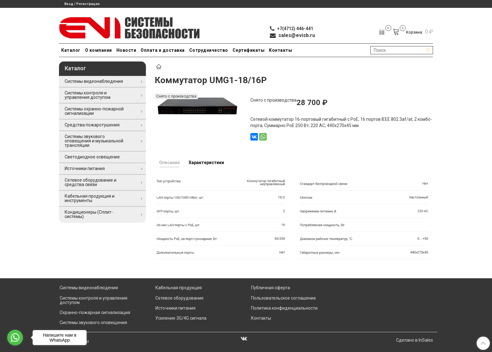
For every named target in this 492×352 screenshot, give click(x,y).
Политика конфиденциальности (284, 308)
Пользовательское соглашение (283, 298)
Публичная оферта (270, 287)
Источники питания (85, 168)
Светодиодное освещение (92, 156)
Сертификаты (249, 50)
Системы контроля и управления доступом (87, 95)
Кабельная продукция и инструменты (90, 198)
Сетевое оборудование (179, 298)
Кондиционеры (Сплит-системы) (89, 214)
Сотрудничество (208, 50)
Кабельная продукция (178, 287)
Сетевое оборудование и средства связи (90, 182)
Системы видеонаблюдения (94, 81)
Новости (126, 50)
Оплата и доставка (163, 50)
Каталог (71, 50)
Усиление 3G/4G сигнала (180, 318)
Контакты (280, 50)
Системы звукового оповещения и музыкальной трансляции (94, 141)
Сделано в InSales (414, 340)
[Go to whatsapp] (15, 337)
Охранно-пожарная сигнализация (95, 312)
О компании (98, 50)
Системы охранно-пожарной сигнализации (94, 111)
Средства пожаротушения (92, 124)
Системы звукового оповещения (93, 322)
